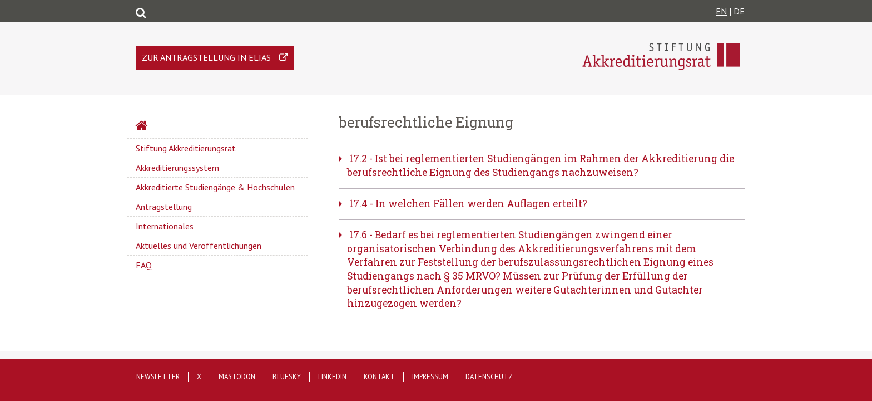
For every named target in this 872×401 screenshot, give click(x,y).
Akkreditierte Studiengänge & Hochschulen (215, 187)
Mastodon (237, 377)
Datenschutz (489, 377)
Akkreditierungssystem (177, 167)
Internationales (165, 226)
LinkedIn (332, 377)
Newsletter (158, 377)
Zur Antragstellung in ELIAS (206, 57)
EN (721, 11)
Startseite (171, 127)
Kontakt (379, 377)
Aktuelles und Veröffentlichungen (198, 245)
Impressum (430, 377)
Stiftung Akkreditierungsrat (186, 148)
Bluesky (286, 377)
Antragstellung (164, 206)
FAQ (144, 265)
